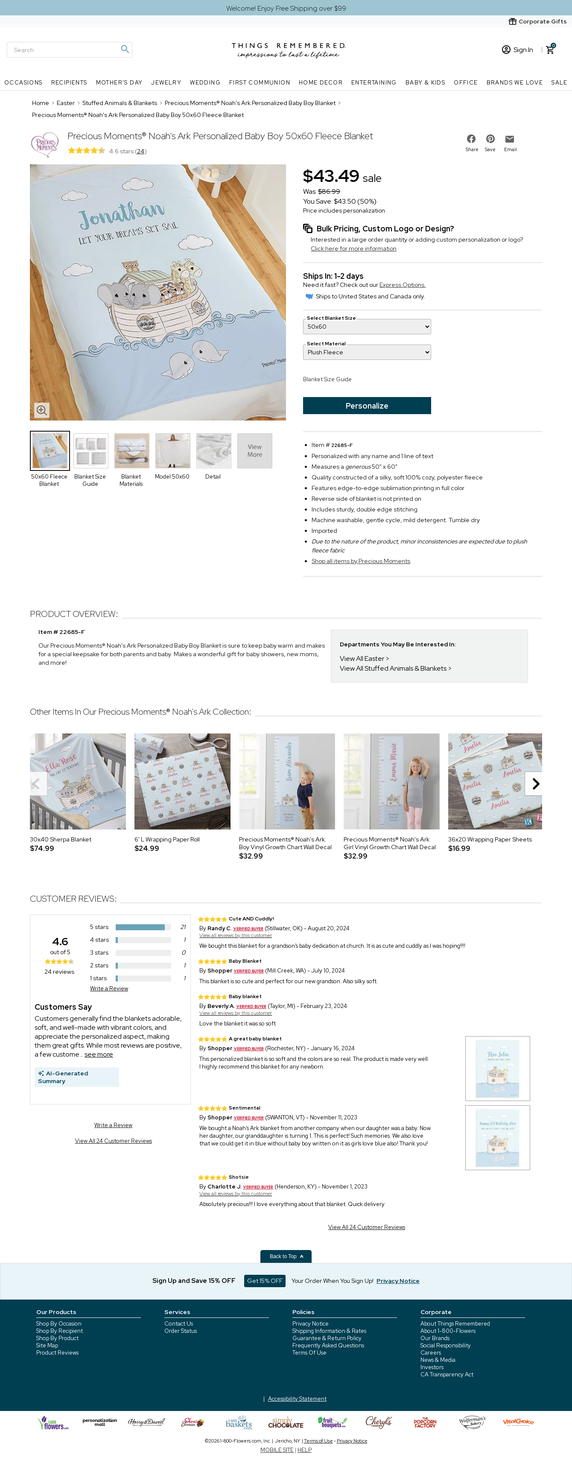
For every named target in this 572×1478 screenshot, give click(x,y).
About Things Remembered (455, 1323)
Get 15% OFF (265, 1281)
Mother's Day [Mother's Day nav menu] (119, 82)
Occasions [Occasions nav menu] (23, 82)
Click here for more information (354, 248)
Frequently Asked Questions (328, 1345)
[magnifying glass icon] (42, 410)
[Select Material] (367, 352)
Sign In (517, 49)
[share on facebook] (471, 138)
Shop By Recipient (59, 1331)
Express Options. (402, 285)
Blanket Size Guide (327, 379)
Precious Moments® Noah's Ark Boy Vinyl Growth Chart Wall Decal (285, 843)
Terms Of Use (309, 1352)
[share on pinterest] (490, 138)
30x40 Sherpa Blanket (60, 839)
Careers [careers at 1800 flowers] (430, 1352)
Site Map (47, 1345)
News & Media (437, 1360)
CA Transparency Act (446, 1374)
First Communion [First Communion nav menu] (259, 82)
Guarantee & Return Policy (327, 1338)
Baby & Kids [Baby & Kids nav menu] (425, 82)
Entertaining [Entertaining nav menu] (374, 82)
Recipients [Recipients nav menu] (69, 82)
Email (510, 149)
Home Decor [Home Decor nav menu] (321, 82)
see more (99, 1054)
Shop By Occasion (59, 1323)
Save (490, 149)
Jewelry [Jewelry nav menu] (166, 82)
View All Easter (362, 658)
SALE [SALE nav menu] (560, 82)
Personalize (367, 406)
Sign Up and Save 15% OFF (194, 1280)
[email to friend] (509, 139)
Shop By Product (57, 1338)
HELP (305, 1450)
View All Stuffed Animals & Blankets (393, 668)
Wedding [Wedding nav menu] (205, 82)
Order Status (180, 1331)
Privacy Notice (310, 1323)
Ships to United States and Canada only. (365, 296)
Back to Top (287, 1256)
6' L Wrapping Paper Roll (167, 839)
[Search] (69, 50)
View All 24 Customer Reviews (113, 1141)
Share (472, 149)
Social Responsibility (445, 1345)
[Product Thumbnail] (50, 451)
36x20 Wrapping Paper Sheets (490, 839)
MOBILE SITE (277, 1450)
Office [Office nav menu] (466, 82)
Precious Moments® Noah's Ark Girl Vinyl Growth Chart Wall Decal (390, 843)
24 (140, 151)
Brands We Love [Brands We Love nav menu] (515, 82)
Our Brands (434, 1338)
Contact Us (178, 1323)
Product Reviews (57, 1352)
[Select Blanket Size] (367, 326)
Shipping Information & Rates (329, 1331)
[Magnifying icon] (124, 49)
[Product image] (158, 293)
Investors (432, 1367)
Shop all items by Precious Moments (361, 561)
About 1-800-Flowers (448, 1331)
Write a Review (109, 988)
